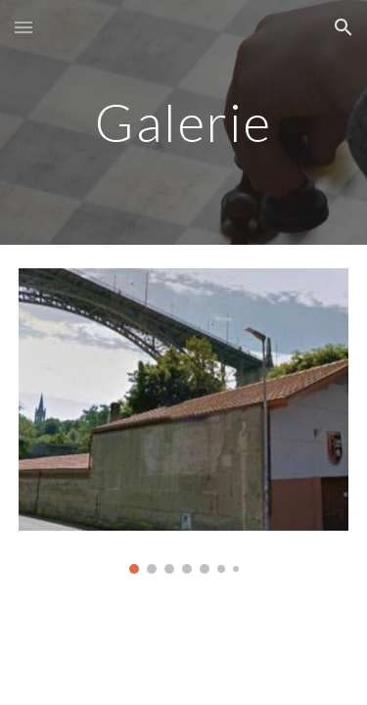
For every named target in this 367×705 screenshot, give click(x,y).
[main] (184, 122)
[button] (23, 27)
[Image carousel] (184, 421)
